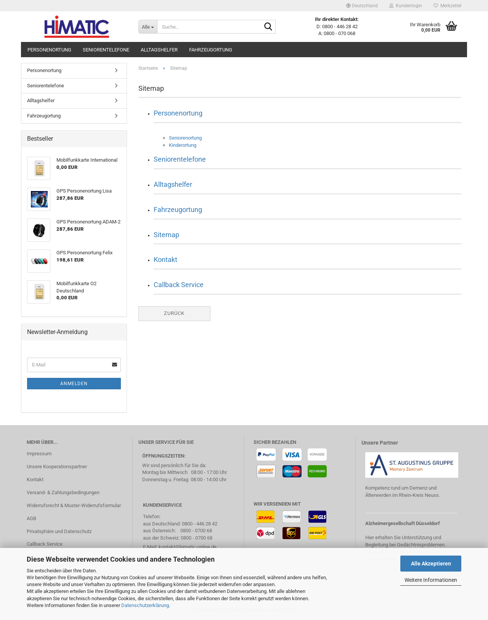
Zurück (174, 313)
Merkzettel (447, 5)
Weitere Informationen (431, 580)
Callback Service (179, 285)
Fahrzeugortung (210, 50)
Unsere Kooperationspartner (57, 466)
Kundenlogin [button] (405, 5)
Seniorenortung (185, 138)
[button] (362, 5)
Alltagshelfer (159, 50)
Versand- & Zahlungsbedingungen (63, 492)
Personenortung (49, 50)
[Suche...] (147, 27)
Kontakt (165, 259)
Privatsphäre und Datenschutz (59, 531)
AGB (31, 518)
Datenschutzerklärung (145, 605)
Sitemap (166, 235)
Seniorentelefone (106, 50)
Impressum (39, 453)
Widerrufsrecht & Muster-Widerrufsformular (74, 505)
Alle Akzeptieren (431, 564)
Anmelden (74, 383)
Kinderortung (182, 145)
